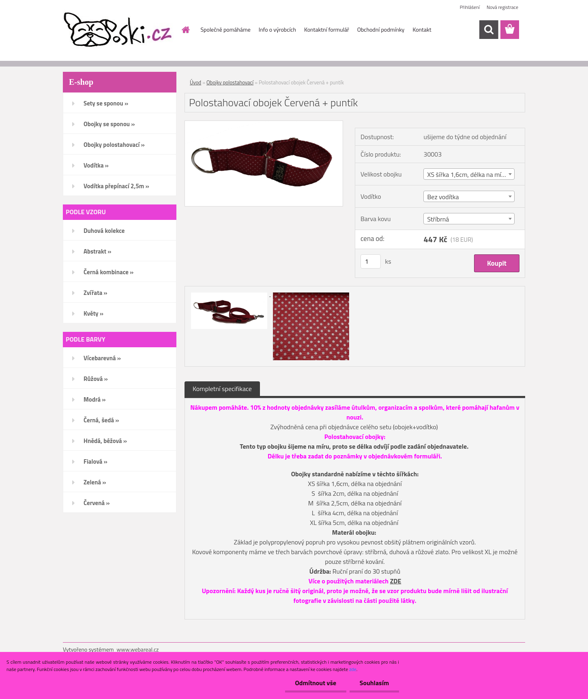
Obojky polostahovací (229, 82)
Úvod (195, 82)
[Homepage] (185, 29)
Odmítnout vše (315, 683)
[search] (488, 29)
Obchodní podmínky (381, 29)
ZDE (395, 581)
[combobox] (469, 174)
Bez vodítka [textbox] (443, 197)
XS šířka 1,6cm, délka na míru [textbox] (467, 174)
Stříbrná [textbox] (438, 219)
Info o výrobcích (277, 29)
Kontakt (421, 29)
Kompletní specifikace (222, 389)
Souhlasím (374, 683)
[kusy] (371, 261)
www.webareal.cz (138, 649)
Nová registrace (502, 7)
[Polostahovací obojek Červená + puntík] (264, 124)
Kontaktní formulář (326, 29)
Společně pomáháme (226, 29)
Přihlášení (470, 7)
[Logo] (118, 30)
